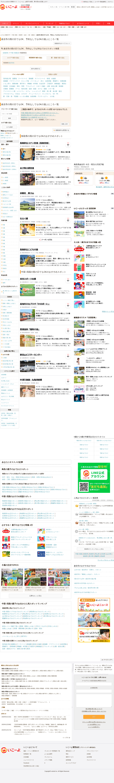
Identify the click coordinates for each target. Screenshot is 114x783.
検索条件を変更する (61, 130)
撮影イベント (5, 387)
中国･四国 (78, 554)
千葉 (27, 27)
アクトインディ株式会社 (88, 747)
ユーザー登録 (5, 710)
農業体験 (15, 83)
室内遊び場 (7, 78)
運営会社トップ (70, 751)
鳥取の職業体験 (52, 676)
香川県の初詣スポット (42, 503)
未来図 (89, 754)
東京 (20, 27)
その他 (52, 96)
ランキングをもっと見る (106, 560)
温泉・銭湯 (32, 89)
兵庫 (64, 27)
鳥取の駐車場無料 (34, 681)
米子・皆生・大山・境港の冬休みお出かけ (16, 477)
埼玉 (31, 27)
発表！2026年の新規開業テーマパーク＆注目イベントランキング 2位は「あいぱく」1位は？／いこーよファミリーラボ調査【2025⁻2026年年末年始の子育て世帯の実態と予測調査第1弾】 (40, 719)
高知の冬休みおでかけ (42, 492)
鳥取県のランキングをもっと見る (94, 549)
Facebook (26, 763)
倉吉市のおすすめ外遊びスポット (85, 592)
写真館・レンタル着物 (21, 96)
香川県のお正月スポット (10, 518)
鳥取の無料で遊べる (21, 681)
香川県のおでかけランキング (53, 616)
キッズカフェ (46, 94)
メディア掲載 (48, 760)
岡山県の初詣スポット (42, 501)
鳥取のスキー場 (17, 693)
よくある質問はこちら (94, 724)
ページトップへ (107, 659)
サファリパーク (40, 78)
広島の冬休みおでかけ (26, 489)
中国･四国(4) (14, 53)
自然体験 (3, 374)
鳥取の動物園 (14, 670)
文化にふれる (52, 626)
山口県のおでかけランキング (12, 616)
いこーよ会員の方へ (94, 727)
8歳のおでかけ (84, 457)
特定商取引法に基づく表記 (31, 766)
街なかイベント (5, 399)
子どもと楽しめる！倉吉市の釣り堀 (86, 588)
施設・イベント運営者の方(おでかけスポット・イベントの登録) (30, 710)
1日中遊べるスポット (108, 7)
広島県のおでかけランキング (53, 614)
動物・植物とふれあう (27, 626)
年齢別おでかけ (64, 23)
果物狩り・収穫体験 (59, 81)
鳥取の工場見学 (6, 676)
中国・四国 (71, 27)
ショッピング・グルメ (7, 384)
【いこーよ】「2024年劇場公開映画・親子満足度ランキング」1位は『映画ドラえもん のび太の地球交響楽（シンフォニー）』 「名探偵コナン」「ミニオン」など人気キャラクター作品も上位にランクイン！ (40, 732)
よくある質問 (48, 754)
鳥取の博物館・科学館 (42, 688)
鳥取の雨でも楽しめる (8, 688)
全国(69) (5, 53)
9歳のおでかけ (104, 457)
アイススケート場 (9, 91)
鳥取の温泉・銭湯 (7, 693)
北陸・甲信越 (47, 27)
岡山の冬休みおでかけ (9, 489)
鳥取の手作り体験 (17, 676)
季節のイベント (5, 393)
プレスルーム (48, 757)
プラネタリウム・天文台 (11, 94)
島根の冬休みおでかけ (46, 487)
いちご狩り (7, 83)
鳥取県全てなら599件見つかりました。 (34, 117)
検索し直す (65, 124)
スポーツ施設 (40, 86)
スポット (5, 23)
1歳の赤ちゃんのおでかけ (104, 440)
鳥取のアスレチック (46, 681)
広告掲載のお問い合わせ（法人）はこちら (94, 711)
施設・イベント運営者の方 (31, 751)
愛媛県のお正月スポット (28, 518)
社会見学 (42, 83)
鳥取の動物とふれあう (29, 676)
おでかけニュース (83, 23)
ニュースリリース (29, 760)
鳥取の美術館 (54, 688)
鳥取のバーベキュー (25, 670)
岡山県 (97, 554)
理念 (67, 754)
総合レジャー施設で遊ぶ (10, 626)
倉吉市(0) (11, 63)
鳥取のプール (52, 670)
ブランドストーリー (92, 751)
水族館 (53, 78)
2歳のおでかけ (84, 444)
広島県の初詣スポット (58, 501)
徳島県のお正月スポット (46, 516)
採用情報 (68, 760)
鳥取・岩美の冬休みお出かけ (41, 477)
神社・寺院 (20, 86)
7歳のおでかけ (104, 453)
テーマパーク (22, 78)
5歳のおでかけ (104, 449)
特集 (108, 23)
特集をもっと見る (108, 311)
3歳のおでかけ (104, 444)
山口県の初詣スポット (9, 503)
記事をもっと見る (36, 596)
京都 (61, 27)
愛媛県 (97, 556)
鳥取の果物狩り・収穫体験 (9, 695)
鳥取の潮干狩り (43, 693)
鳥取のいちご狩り (54, 693)
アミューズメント (35, 94)
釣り (42, 81)
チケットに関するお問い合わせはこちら (94, 722)
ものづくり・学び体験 (7, 396)
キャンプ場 (25, 81)
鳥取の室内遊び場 (21, 688)
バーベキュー (34, 81)
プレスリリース (91, 760)
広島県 (103, 554)
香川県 (91, 556)
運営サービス (70, 757)
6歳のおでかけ (84, 453)
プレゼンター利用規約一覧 (52, 751)
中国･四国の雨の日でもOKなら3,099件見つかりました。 (40, 113)
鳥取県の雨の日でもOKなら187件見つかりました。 (38, 115)
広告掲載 (26, 757)
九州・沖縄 (80, 27)
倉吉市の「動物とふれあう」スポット (87, 574)
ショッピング (36, 91)
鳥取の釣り (35, 670)
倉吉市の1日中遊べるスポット (84, 583)
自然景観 (48, 81)
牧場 (48, 78)
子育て (98, 23)
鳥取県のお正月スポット (10, 513)
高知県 (102, 556)
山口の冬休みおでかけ (42, 489)
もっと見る (66, 737)
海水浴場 (24, 89)
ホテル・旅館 (42, 89)
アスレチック (30, 86)
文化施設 (12, 86)
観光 (60, 91)
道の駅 (55, 91)
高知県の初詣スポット (9, 505)
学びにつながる (41, 626)
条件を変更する (35, 68)
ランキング (49, 23)
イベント (16, 23)
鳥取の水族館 (63, 688)
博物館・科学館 (32, 83)
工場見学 (50, 83)
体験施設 (57, 83)
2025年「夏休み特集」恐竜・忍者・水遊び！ (8, 414)
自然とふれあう (7, 628)
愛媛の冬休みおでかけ (26, 492)
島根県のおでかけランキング (12, 614)
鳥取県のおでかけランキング (39, 611)
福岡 (85, 27)
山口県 (109, 554)
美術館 (5, 86)
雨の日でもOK (86, 7)
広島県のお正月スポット (10, 516)
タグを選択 (9, 127)
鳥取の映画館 (31, 688)
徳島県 (85, 556)
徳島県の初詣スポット (26, 503)
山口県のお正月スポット (28, 516)
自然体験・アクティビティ (39, 96)
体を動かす (29, 628)
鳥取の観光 (60, 670)
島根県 (91, 554)
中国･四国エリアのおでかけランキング (15, 611)
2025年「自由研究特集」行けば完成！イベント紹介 (9, 424)
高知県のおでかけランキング (32, 618)
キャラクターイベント (7, 406)
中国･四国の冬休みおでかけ (11, 487)
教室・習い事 (46, 91)
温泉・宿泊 (38, 628)
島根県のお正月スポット (28, 513)
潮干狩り (23, 83)
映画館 (61, 86)
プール (17, 89)
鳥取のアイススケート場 (30, 693)
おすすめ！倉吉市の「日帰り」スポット (87, 570)
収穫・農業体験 (19, 628)
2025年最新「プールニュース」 (9, 419)
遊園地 (14, 78)
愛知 (39, 27)
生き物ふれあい (5, 381)
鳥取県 (85, 554)
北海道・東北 (4, 27)
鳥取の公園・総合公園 (59, 681)
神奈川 (24, 27)
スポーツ (3, 377)
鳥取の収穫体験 (42, 676)
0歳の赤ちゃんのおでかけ (83, 440)
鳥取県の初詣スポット (9, 501)
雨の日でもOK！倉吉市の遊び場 (85, 579)
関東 (16, 27)
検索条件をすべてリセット (62, 43)
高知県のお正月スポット (46, 518)
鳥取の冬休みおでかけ (29, 487)
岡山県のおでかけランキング (32, 614)
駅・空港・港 (7, 96)
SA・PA (55, 94)
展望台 (64, 83)
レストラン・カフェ (23, 91)
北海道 (11, 27)
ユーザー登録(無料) (100, 1)
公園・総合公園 (52, 86)
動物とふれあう (95, 7)
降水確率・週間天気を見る (105, 187)
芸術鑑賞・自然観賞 (7, 390)
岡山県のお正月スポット (46, 513)
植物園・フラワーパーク (11, 81)
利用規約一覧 (27, 754)
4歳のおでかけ (84, 449)
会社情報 (89, 757)
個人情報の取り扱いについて (94, 709)
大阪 (57, 27)
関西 (54, 27)
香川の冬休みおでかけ (9, 492)
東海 (36, 27)
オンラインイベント (32, 23)
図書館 (11, 89)
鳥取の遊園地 (5, 670)
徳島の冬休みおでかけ (58, 489)
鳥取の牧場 (43, 670)
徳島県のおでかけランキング (32, 616)
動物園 (31, 78)
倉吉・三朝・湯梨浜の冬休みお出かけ (15, 479)
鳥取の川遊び (5, 683)
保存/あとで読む (87, 1)
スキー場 (51, 89)
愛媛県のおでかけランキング (12, 618)
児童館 (5, 89)
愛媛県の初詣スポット (58, 503)
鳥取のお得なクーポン (8, 681)
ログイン (110, 1)
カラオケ (24, 94)
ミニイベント (5, 402)
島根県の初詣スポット (26, 501)
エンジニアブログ (71, 763)
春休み (79, 7)
